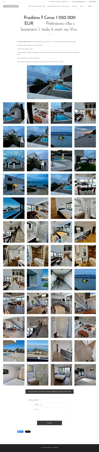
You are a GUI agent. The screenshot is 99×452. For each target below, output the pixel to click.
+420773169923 (92, 1)
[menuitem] (30, 6)
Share (20, 431)
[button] (91, 6)
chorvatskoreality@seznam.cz (79, 1)
